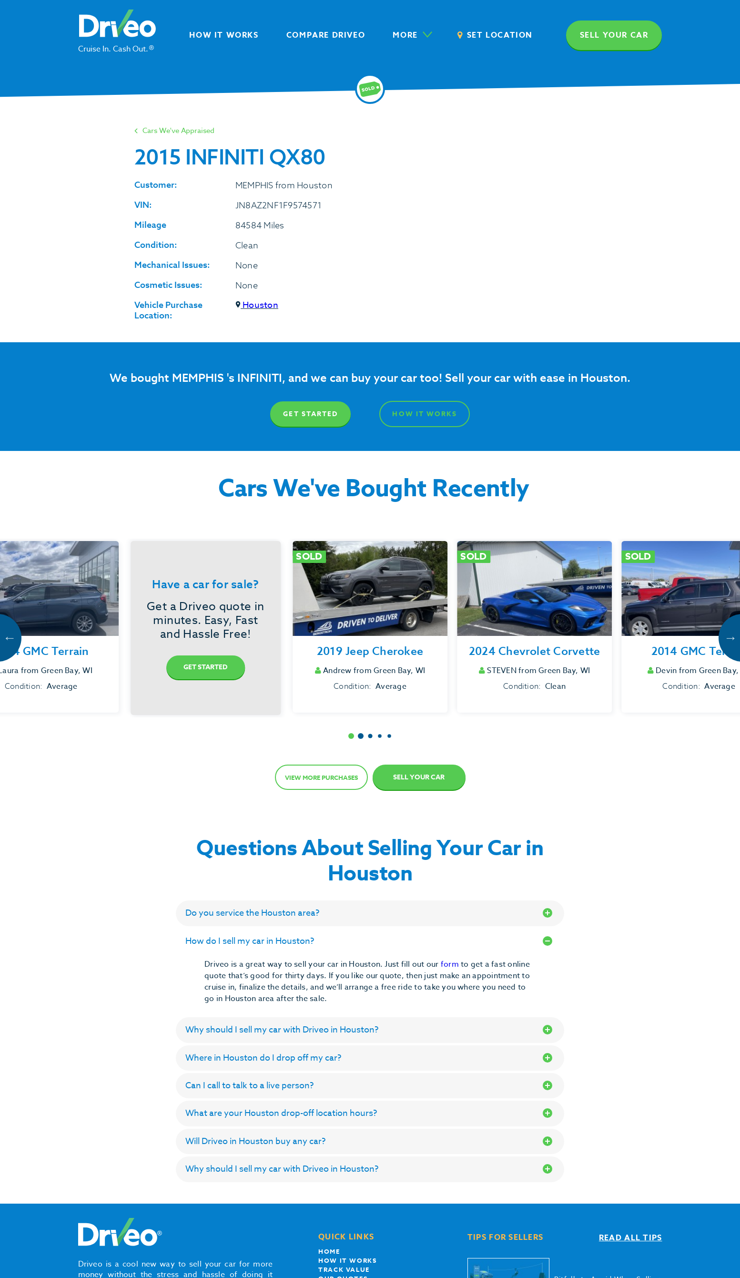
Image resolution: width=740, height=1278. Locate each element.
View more (321, 777)
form (451, 964)
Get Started (310, 414)
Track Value (344, 1269)
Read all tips (630, 1238)
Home (329, 1251)
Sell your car (614, 35)
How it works (347, 1260)
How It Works (424, 414)
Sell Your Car (419, 777)
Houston (256, 305)
